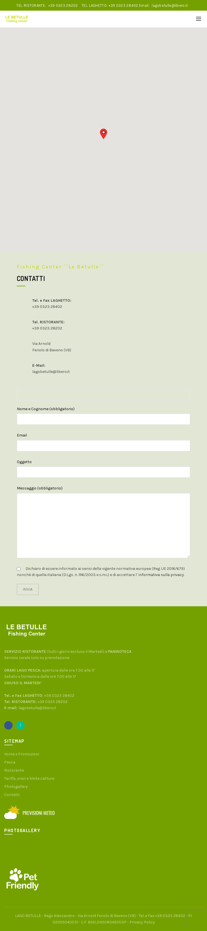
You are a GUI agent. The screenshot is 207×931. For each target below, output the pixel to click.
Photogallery (16, 786)
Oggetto (24, 461)
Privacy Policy (142, 922)
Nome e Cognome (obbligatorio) (46, 409)
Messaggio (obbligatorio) (40, 488)
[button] (103, 134)
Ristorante (14, 770)
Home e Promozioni (21, 754)
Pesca (9, 762)
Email (22, 435)
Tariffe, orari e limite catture (29, 778)
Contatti (12, 794)
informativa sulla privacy (161, 574)
